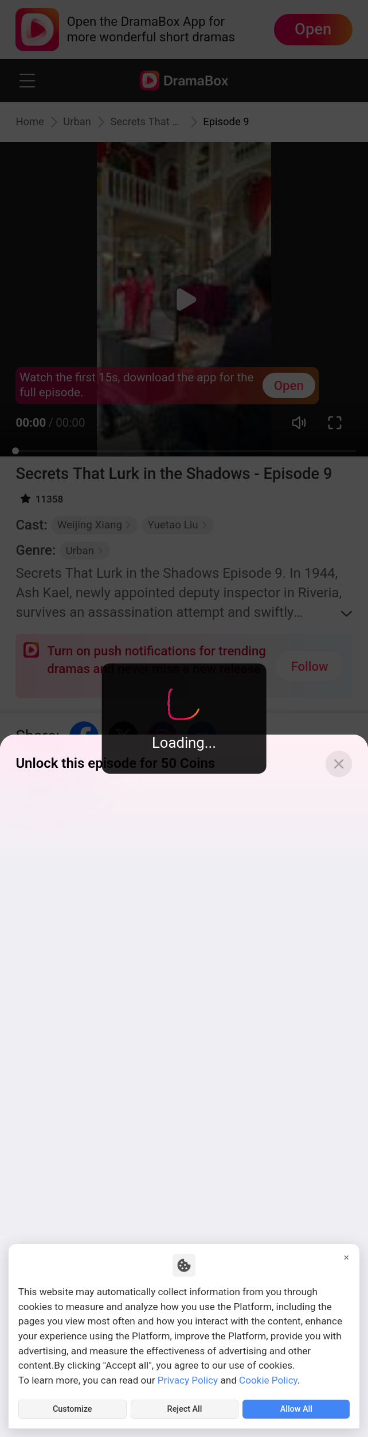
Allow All (296, 1407)
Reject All (184, 1407)
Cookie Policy (268, 1376)
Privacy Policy (188, 1376)
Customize (72, 1407)
